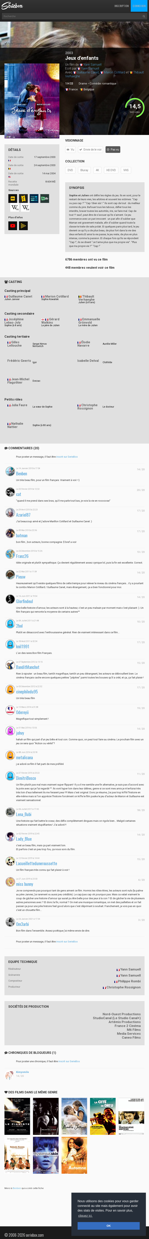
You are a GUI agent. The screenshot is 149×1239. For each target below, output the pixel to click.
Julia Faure (19, 405)
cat (18, 494)
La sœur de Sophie (42, 406)
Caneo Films (131, 1037)
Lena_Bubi (23, 814)
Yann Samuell (92, 64)
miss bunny (24, 884)
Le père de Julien (50, 325)
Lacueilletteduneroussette (36, 863)
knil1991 (22, 646)
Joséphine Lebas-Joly (14, 320)
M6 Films (134, 1030)
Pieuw (20, 577)
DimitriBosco (26, 778)
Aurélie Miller (110, 344)
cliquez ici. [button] (85, 1215)
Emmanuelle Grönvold (89, 320)
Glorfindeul (24, 601)
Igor (35, 362)
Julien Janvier (12, 299)
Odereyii (22, 712)
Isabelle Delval (88, 361)
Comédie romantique (103, 83)
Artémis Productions (125, 1022)
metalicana (24, 757)
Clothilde (107, 362)
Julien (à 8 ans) (86, 302)
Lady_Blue (24, 839)
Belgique (87, 89)
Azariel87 (23, 515)
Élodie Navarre (83, 343)
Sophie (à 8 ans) (13, 325)
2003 (69, 53)
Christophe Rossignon (87, 406)
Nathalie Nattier (15, 425)
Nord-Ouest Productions (122, 1014)
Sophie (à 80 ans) (42, 425)
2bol (19, 626)
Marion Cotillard (114, 72)
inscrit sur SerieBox (67, 456)
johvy (20, 733)
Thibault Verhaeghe (86, 298)
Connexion (139, 6)
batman (21, 535)
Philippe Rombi (129, 981)
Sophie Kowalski (50, 299)
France (71, 89)
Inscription (121, 6)
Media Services (129, 1034)
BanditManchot (27, 667)
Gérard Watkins (50, 320)
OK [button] (109, 1225)
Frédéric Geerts (19, 361)
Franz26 (22, 556)
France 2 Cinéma (128, 1026)
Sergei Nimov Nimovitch (40, 345)
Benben (21, 473)
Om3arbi (22, 924)
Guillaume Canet (88, 72)
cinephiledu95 (27, 692)
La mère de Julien (88, 325)
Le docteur (108, 406)
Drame (83, 83)
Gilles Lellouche (14, 343)
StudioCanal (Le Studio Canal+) (117, 1018)
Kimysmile (22, 1072)
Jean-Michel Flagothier (18, 380)
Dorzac (36, 381)
